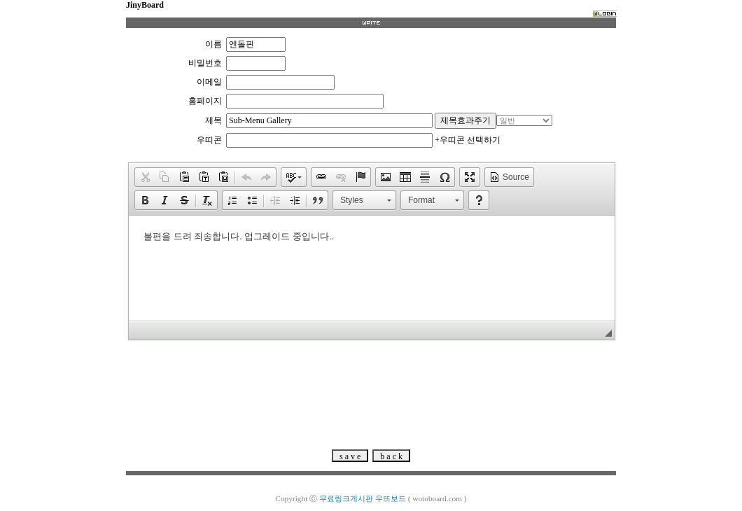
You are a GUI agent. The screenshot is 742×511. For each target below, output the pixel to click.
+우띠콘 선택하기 (467, 140)
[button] (145, 177)
